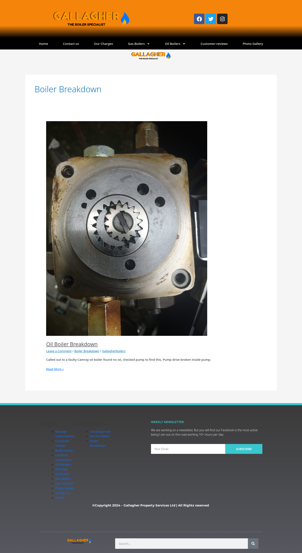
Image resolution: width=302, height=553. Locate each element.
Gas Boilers (139, 43)
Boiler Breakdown (89, 351)
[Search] (253, 543)
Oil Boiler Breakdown (73, 344)
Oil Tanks (62, 469)
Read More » (55, 369)
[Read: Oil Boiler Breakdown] (126, 228)
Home (43, 44)
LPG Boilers (63, 464)
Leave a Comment (59, 351)
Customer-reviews (214, 44)
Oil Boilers (175, 43)
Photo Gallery (253, 44)
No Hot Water (101, 436)
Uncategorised (102, 431)
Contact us (71, 44)
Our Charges (103, 44)
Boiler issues (64, 450)
